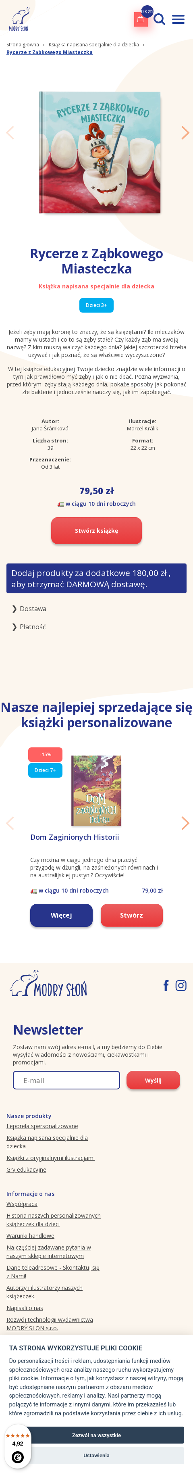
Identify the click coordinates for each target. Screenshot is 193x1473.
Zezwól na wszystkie (96, 1435)
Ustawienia (96, 1455)
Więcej (61, 915)
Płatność (33, 626)
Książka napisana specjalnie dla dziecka (94, 44)
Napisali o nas (24, 1308)
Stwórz (131, 915)
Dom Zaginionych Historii (74, 837)
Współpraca (21, 1204)
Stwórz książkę (96, 530)
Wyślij (153, 1080)
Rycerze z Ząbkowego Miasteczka (49, 52)
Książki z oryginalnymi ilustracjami (50, 1158)
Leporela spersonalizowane (42, 1126)
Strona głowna (22, 44)
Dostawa (33, 608)
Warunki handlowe (30, 1235)
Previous (10, 133)
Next (185, 133)
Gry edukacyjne (26, 1169)
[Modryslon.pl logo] (17, 19)
